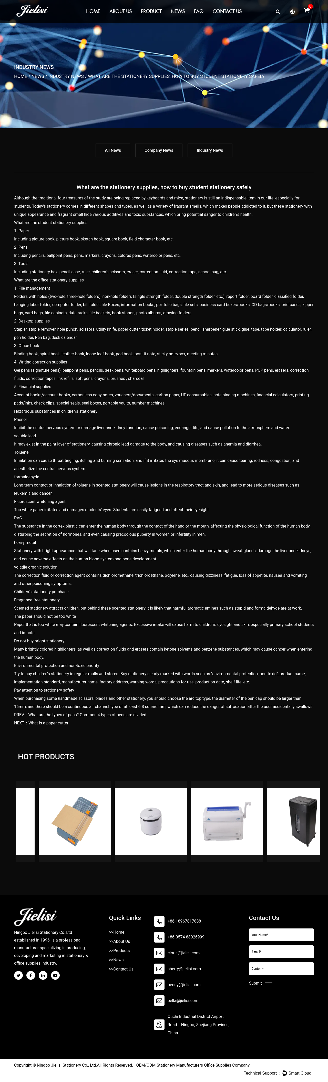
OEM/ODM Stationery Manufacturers (169, 1065)
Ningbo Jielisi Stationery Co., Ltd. (67, 1065)
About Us (120, 11)
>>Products (119, 950)
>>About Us (119, 941)
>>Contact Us (121, 969)
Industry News (66, 76)
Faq (198, 11)
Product (151, 11)
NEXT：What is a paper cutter (41, 723)
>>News (116, 959)
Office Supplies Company (227, 1065)
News (178, 11)
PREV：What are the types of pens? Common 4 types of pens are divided (80, 714)
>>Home (116, 932)
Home (93, 11)
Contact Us (227, 11)
